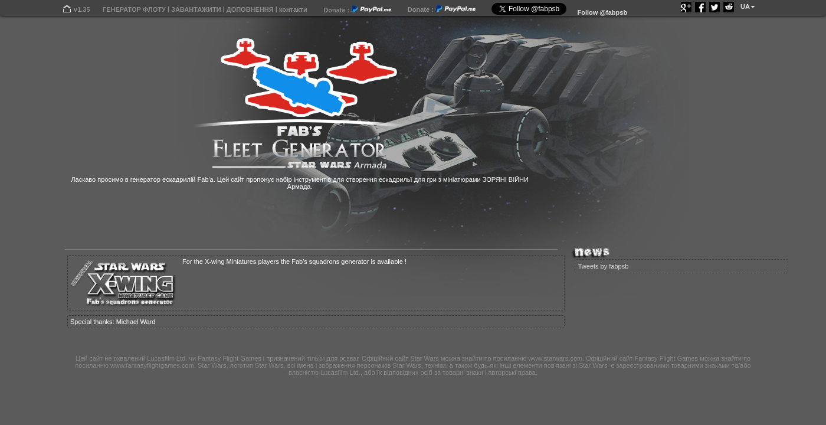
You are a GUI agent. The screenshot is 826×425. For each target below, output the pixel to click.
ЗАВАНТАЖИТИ (196, 9)
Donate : (357, 10)
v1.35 (82, 9)
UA (745, 6)
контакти (293, 9)
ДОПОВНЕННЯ (250, 9)
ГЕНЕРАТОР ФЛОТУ (134, 9)
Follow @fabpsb (602, 12)
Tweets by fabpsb (603, 266)
